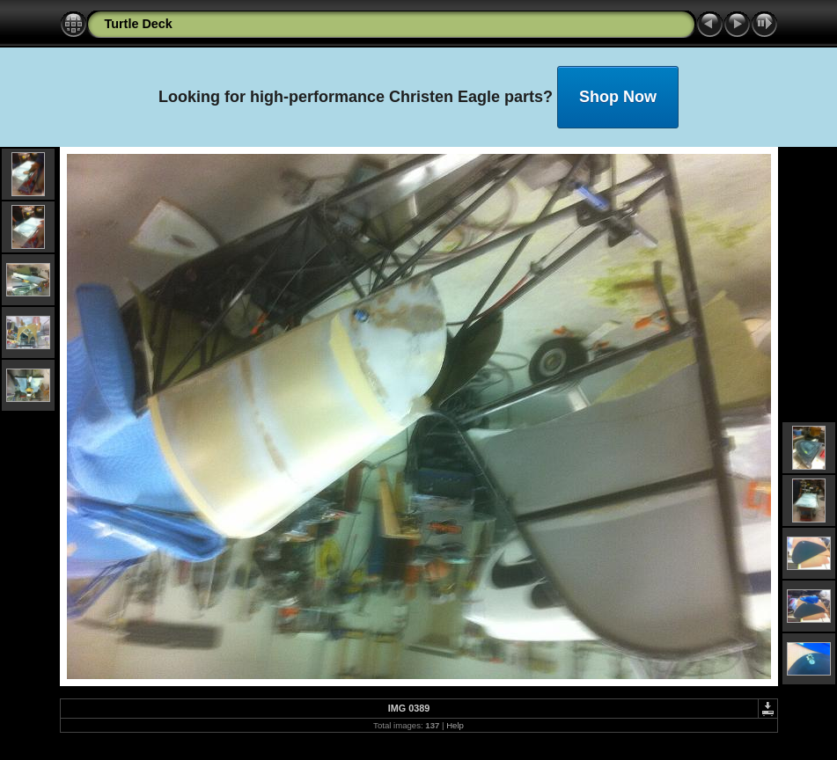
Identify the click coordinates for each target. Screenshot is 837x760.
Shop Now (618, 97)
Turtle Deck (139, 24)
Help (455, 725)
